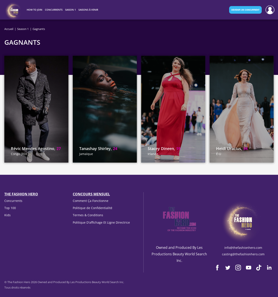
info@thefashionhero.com (243, 248)
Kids (7, 215)
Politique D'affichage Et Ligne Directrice (101, 222)
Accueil (8, 29)
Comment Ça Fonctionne (90, 201)
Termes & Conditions (88, 215)
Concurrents (13, 201)
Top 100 (10, 208)
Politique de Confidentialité (92, 208)
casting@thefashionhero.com (243, 254)
